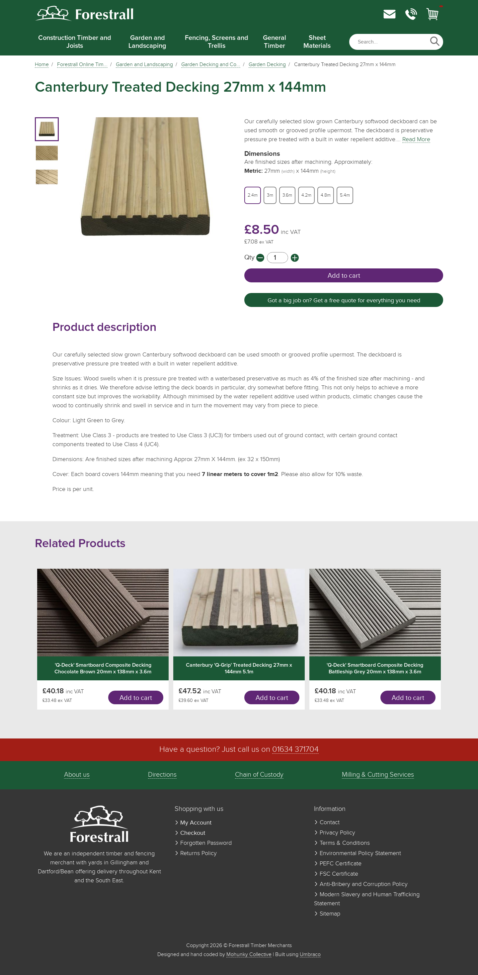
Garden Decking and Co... (210, 64)
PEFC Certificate (337, 864)
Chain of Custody (259, 775)
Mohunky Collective (249, 954)
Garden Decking (267, 64)
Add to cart (344, 276)
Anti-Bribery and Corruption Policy (361, 884)
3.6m (287, 195)
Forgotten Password (203, 843)
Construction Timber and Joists (74, 42)
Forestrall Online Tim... (82, 64)
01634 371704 (295, 749)
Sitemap (327, 914)
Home (42, 64)
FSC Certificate (336, 874)
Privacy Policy (334, 833)
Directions (162, 775)
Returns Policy (196, 853)
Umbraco (310, 954)
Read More (416, 140)
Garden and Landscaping (147, 42)
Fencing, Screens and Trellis (216, 42)
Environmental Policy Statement (357, 853)
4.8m (326, 195)
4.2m (306, 195)
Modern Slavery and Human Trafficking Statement (367, 899)
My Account (193, 822)
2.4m (253, 195)
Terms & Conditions (342, 843)
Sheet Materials (317, 42)
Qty (250, 257)
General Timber (274, 42)
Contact (327, 823)
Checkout (190, 832)
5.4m (345, 195)
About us (77, 775)
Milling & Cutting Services (378, 775)
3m (270, 195)
